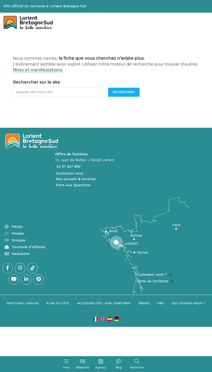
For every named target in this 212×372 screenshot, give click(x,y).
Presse (144, 303)
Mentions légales (23, 303)
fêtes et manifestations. (38, 69)
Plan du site (58, 303)
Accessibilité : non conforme (104, 303)
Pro (161, 303)
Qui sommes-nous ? (188, 303)
